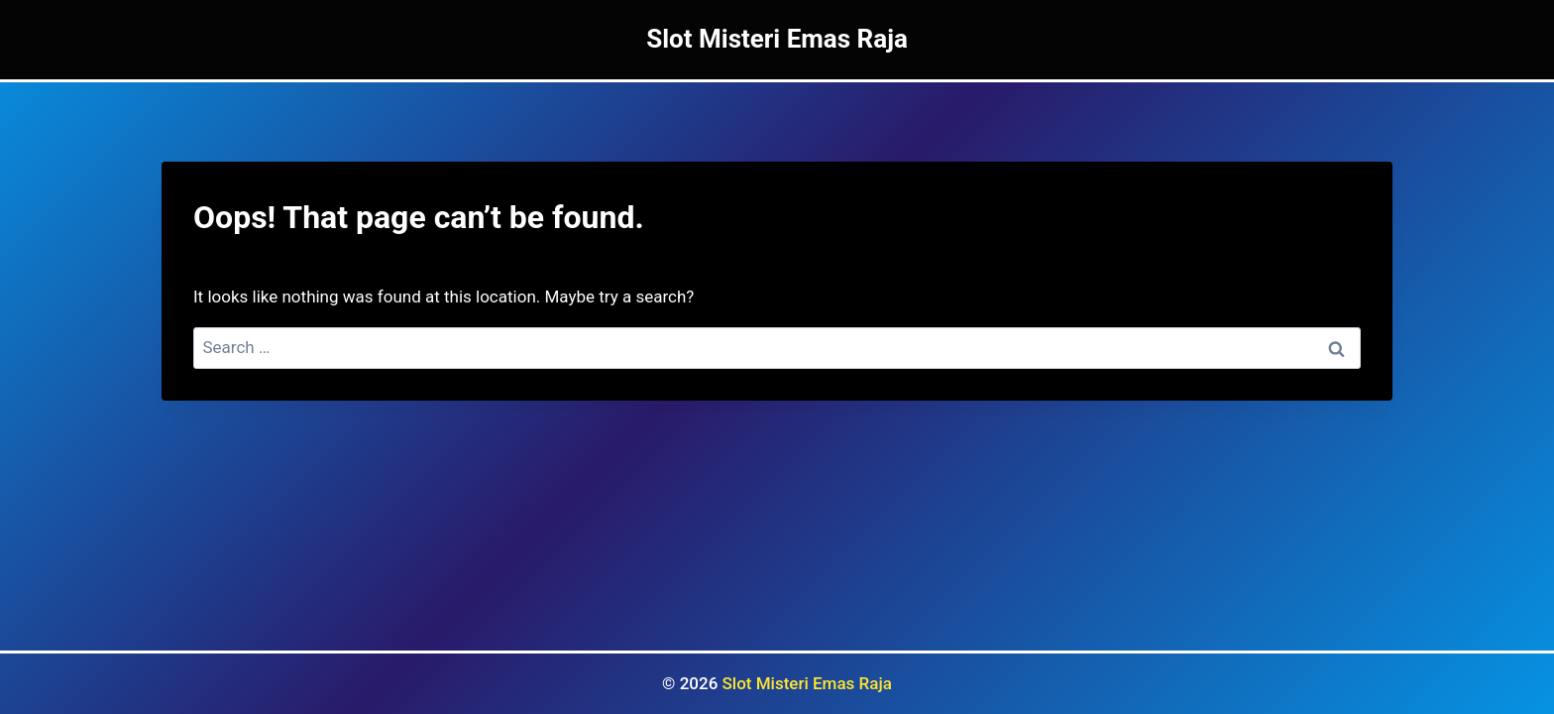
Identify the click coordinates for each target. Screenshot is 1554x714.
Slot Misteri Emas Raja (807, 683)
